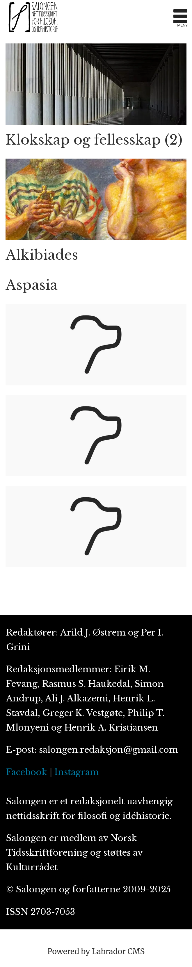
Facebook (26, 772)
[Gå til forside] (87, 17)
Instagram (76, 772)
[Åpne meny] (180, 17)
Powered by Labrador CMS (96, 951)
